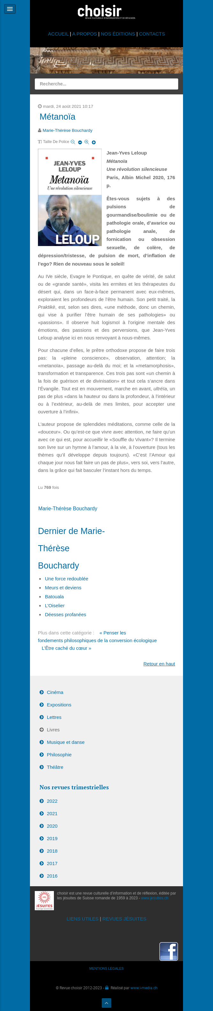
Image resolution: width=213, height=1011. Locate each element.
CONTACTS (152, 33)
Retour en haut (159, 663)
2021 (52, 813)
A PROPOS (84, 33)
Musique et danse (65, 742)
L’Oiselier (55, 605)
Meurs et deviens (63, 587)
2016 (52, 876)
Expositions (59, 704)
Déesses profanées (65, 614)
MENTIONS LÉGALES (106, 968)
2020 (52, 826)
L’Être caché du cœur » (66, 648)
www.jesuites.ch (154, 898)
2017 (52, 863)
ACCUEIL (59, 33)
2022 (52, 801)
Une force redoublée (66, 578)
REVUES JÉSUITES (124, 918)
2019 (52, 838)
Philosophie (59, 754)
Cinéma (55, 692)
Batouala (54, 596)
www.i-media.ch (144, 987)
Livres (53, 729)
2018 (52, 851)
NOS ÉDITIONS (118, 33)
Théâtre (55, 767)
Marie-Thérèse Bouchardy (67, 130)
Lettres (54, 717)
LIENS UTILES (83, 918)
